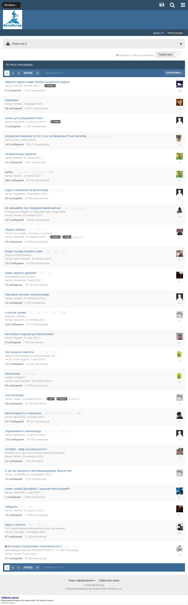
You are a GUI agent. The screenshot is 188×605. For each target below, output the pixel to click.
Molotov (18, 157)
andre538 (19, 121)
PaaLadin (19, 531)
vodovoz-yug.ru (46, 600)
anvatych (19, 319)
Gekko (17, 398)
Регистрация (175, 32)
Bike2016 (19, 236)
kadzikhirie (20, 434)
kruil (16, 139)
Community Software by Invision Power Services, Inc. (94, 588)
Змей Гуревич (22, 258)
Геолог (17, 215)
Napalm (18, 337)
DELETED (20, 416)
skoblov (18, 510)
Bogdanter (19, 193)
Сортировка (174, 73)
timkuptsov (20, 280)
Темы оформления (81, 580)
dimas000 (19, 492)
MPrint (17, 456)
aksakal (18, 298)
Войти (158, 33)
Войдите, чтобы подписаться (136, 55)
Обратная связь (109, 580)
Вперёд (28, 73)
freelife (17, 103)
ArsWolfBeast (21, 474)
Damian (18, 85)
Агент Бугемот (22, 380)
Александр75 (22, 359)
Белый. (18, 175)
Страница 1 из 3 (53, 73)
